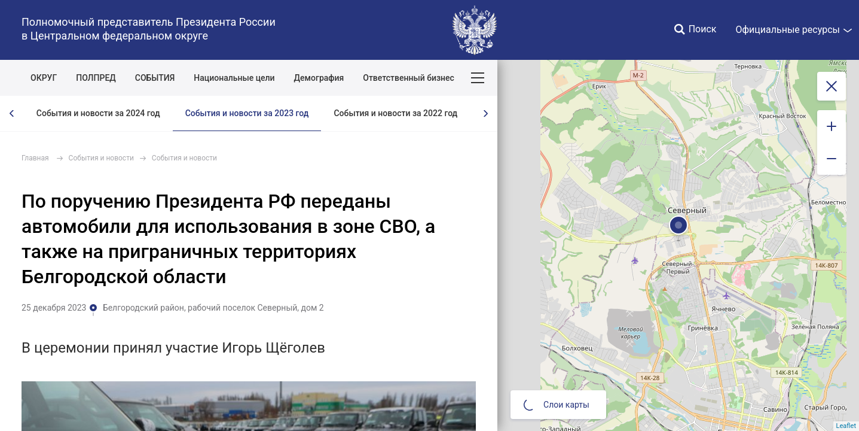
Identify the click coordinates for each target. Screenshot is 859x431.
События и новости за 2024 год (98, 113)
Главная (35, 158)
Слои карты (556, 405)
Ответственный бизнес (408, 78)
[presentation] (12, 113)
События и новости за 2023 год (247, 113)
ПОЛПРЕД (96, 78)
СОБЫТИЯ (155, 78)
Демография (319, 78)
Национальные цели (234, 78)
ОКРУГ (43, 78)
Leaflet (846, 426)
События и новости (101, 158)
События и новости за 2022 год (395, 113)
